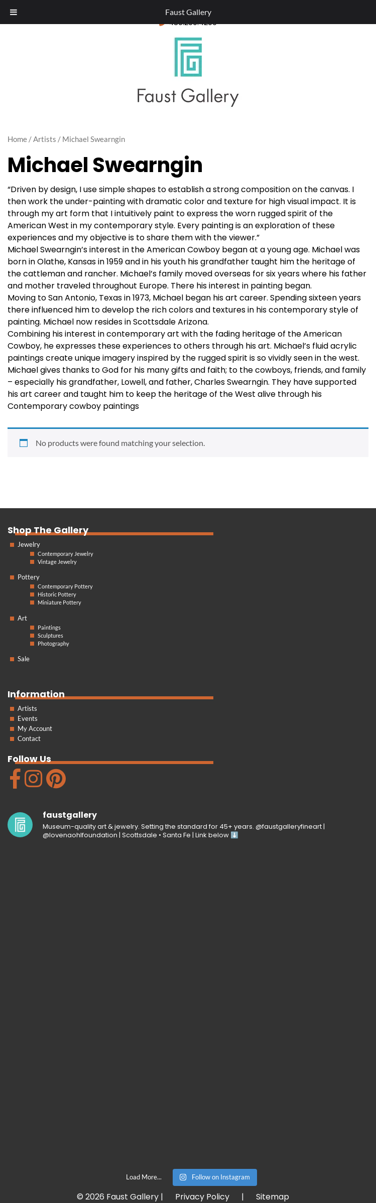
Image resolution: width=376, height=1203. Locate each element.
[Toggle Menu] (13, 12)
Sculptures (50, 635)
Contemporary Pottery (65, 586)
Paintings (49, 627)
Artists (27, 708)
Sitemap (272, 1196)
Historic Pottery (57, 594)
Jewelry (29, 544)
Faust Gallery (188, 12)
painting (217, 225)
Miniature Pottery (59, 602)
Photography (53, 643)
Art (22, 618)
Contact (29, 738)
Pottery (29, 577)
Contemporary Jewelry (65, 553)
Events (28, 718)
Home (17, 138)
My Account (35, 728)
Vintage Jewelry (57, 561)
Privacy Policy (202, 1196)
